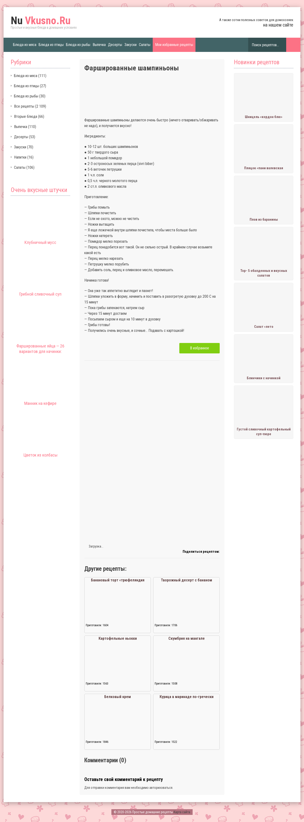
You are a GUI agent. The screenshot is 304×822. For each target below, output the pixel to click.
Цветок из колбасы (40, 454)
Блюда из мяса (24, 44)
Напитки (20, 157)
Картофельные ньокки (118, 638)
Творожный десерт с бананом (186, 580)
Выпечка (99, 44)
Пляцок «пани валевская (263, 168)
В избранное (199, 348)
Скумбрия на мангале (186, 638)
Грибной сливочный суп (40, 294)
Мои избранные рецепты (174, 44)
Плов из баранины (264, 219)
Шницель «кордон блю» (263, 117)
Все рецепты (24, 106)
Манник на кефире (40, 403)
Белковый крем (117, 696)
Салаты (144, 44)
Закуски (130, 44)
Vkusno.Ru (41, 20)
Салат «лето (263, 326)
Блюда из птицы (51, 44)
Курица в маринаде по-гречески (187, 696)
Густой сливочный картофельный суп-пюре (264, 431)
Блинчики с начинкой (263, 378)
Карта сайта (182, 812)
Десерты (115, 44)
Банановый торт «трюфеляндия (117, 580)
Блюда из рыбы (78, 44)
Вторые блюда (25, 116)
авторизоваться (160, 788)
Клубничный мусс (40, 242)
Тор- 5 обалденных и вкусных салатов (263, 273)
